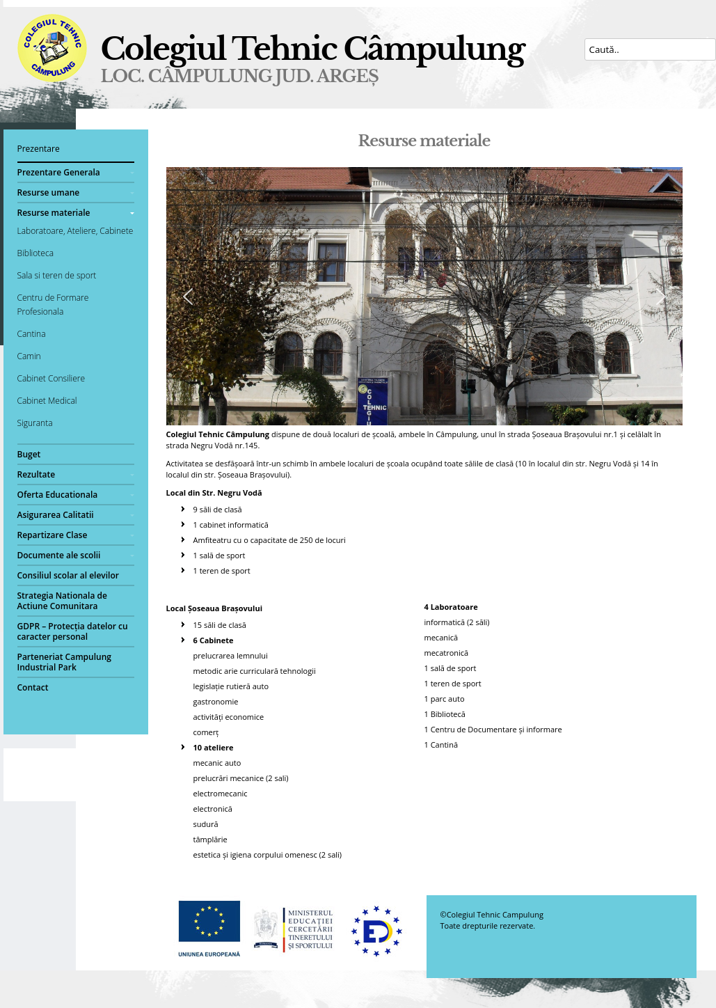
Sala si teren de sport (57, 275)
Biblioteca (35, 253)
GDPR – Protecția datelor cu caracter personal (72, 631)
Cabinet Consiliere (51, 378)
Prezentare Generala (58, 172)
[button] (188, 296)
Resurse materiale (53, 213)
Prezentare (38, 149)
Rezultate (36, 474)
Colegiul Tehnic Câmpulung (313, 49)
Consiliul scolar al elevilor (68, 575)
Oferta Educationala (57, 495)
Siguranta (35, 423)
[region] (424, 296)
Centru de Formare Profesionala (53, 304)
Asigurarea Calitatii (55, 515)
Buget (29, 454)
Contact (33, 687)
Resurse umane (48, 192)
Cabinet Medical (47, 401)
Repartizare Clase (52, 535)
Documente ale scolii (59, 555)
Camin (29, 356)
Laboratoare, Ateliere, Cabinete (75, 231)
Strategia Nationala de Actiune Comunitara (62, 601)
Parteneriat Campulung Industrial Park (64, 662)
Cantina (31, 334)
